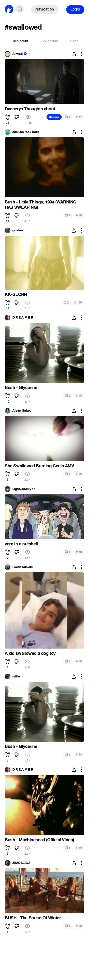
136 (78, 302)
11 (79, 117)
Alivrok (17, 54)
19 (79, 552)
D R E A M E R (22, 317)
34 (79, 754)
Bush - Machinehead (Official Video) (39, 840)
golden (17, 230)
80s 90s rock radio (26, 132)
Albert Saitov (21, 410)
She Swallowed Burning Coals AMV (39, 466)
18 (79, 215)
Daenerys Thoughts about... (31, 109)
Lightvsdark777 (23, 489)
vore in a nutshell (21, 544)
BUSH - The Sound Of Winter (33, 918)
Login (75, 9)
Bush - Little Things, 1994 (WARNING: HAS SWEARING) (41, 204)
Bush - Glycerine (21, 387)
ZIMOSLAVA (21, 863)
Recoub (54, 117)
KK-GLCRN (16, 294)
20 (79, 473)
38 (79, 926)
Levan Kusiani (22, 567)
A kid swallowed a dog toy (30, 653)
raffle (16, 676)
